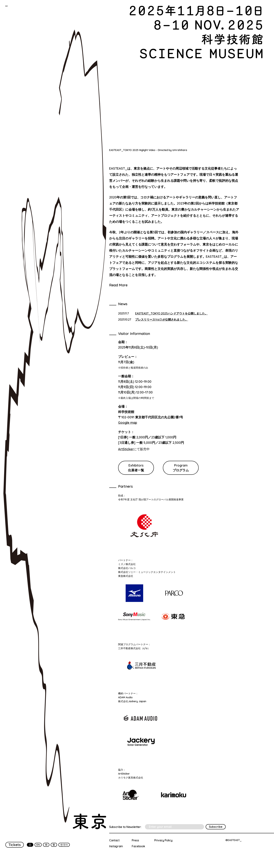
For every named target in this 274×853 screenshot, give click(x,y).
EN (38, 844)
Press (135, 840)
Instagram (116, 846)
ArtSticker (126, 449)
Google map (127, 423)
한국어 (64, 844)
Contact (114, 840)
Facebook (138, 846)
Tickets (14, 844)
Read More (118, 285)
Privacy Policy (163, 840)
